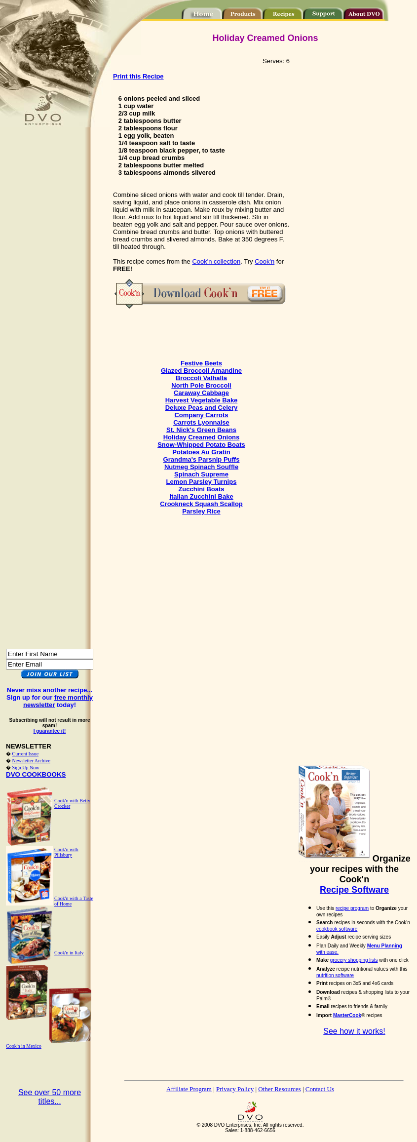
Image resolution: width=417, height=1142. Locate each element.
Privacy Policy (235, 1089)
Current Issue (25, 753)
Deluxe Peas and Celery (201, 407)
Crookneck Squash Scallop (201, 504)
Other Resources (279, 1089)
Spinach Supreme (201, 474)
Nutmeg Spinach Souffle (201, 467)
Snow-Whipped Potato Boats (201, 444)
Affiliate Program (189, 1089)
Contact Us (319, 1089)
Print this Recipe (138, 76)
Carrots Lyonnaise (201, 422)
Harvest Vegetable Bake (201, 400)
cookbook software (336, 929)
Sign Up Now (25, 767)
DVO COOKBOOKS (36, 774)
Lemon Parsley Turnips (201, 481)
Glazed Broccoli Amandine (201, 370)
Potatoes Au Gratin (201, 452)
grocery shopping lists (354, 960)
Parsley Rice (201, 511)
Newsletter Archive (31, 760)
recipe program (352, 908)
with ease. (327, 952)
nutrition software (335, 975)
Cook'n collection (216, 261)
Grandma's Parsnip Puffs (201, 459)
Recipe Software (354, 890)
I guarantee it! (50, 731)
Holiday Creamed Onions (201, 437)
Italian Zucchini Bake (201, 496)
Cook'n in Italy (69, 952)
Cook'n (264, 261)
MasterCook (347, 1015)
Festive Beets (201, 363)
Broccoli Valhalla (201, 378)
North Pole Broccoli (201, 385)
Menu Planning (384, 945)
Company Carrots (201, 415)
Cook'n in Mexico (23, 1046)
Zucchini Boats (201, 489)
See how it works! (354, 1031)
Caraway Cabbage (201, 392)
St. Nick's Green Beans (201, 429)
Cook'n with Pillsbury (66, 852)
